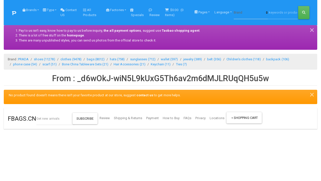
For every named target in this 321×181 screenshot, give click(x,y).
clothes (71, 59)
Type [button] (48, 10)
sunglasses (143, 59)
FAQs (187, 118)
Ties (181, 64)
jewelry (192, 59)
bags (96, 59)
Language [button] (221, 12)
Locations (217, 118)
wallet (169, 59)
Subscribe (85, 118)
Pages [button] (201, 12)
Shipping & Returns (128, 118)
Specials (137, 12)
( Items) (174, 12)
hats (117, 59)
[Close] (312, 29)
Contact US (68, 12)
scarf (49, 64)
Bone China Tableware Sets (85, 64)
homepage (75, 35)
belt (214, 59)
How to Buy (171, 118)
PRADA (23, 59)
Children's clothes (243, 59)
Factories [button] (115, 10)
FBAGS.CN (22, 118)
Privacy (200, 118)
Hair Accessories (129, 64)
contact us (144, 95)
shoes (44, 59)
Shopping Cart (245, 118)
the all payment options (122, 30)
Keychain (161, 64)
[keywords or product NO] (283, 12)
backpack (277, 59)
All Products (89, 12)
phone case (25, 64)
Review (154, 12)
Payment (152, 118)
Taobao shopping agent (180, 30)
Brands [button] (30, 10)
